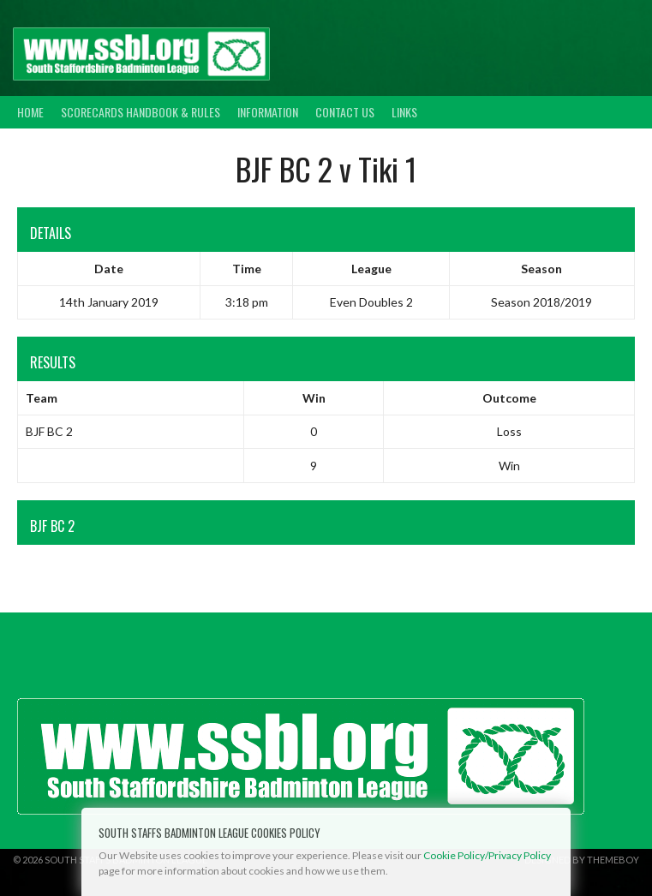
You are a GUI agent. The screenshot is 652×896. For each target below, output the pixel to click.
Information (267, 112)
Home (30, 112)
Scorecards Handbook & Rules (140, 112)
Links (404, 112)
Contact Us (344, 112)
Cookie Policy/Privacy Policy (487, 855)
